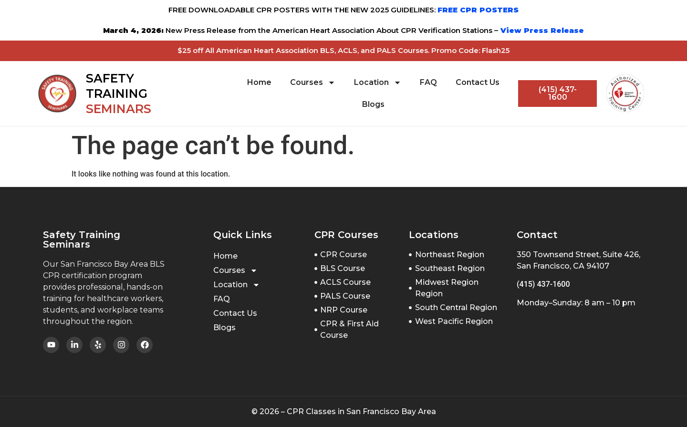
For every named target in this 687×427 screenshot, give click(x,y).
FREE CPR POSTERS (478, 9)
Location (377, 82)
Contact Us (478, 82)
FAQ (428, 82)
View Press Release (541, 30)
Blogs (373, 104)
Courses (312, 82)
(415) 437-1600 (543, 284)
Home (259, 82)
